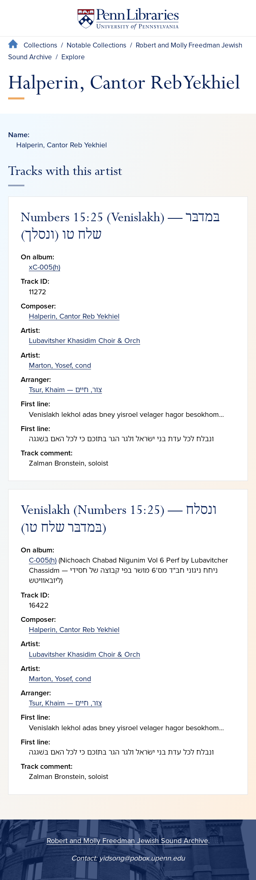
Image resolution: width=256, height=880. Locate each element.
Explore (73, 57)
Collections (40, 45)
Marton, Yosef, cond (60, 365)
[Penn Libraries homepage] (128, 20)
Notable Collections (96, 45)
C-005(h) (42, 560)
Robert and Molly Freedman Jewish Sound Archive (127, 840)
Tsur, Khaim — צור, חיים (65, 389)
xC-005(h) (44, 267)
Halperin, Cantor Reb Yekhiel (74, 316)
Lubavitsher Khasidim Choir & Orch (84, 340)
